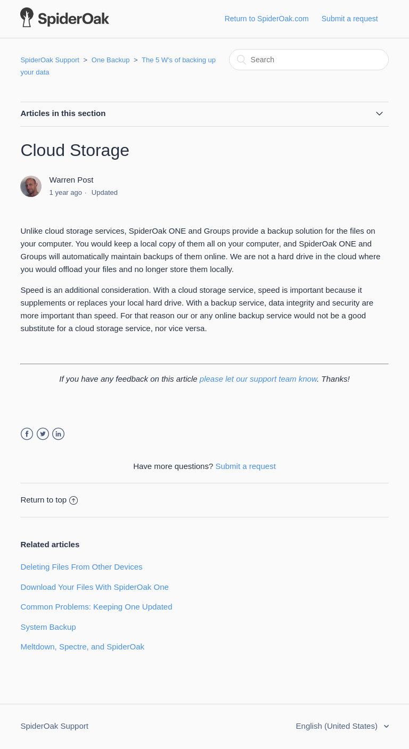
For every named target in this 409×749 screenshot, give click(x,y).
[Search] (309, 59)
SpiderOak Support (49, 60)
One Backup (111, 60)
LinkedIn (58, 434)
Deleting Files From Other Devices (81, 566)
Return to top (49, 499)
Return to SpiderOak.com (267, 18)
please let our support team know (258, 378)
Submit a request (350, 18)
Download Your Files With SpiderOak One (94, 586)
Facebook (27, 434)
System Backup (48, 626)
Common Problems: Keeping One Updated (96, 606)
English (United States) (338, 725)
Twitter (43, 434)
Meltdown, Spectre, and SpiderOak (82, 646)
